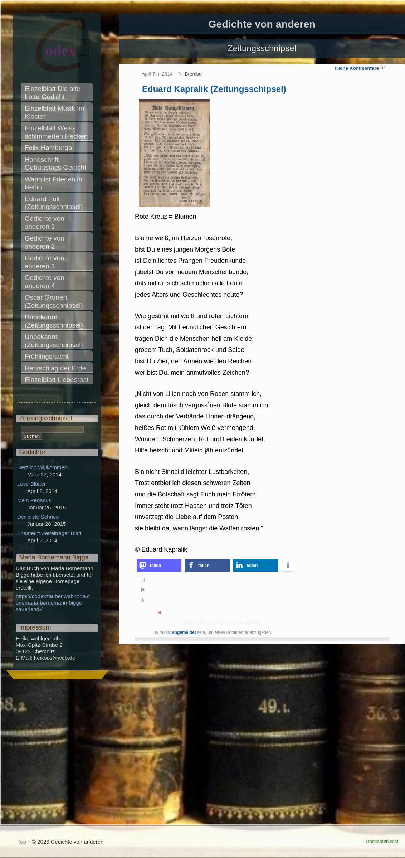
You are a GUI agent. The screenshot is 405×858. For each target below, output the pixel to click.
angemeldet (184, 632)
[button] (159, 565)
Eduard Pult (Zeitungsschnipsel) (54, 203)
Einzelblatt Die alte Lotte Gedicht (53, 93)
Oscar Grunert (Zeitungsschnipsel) (54, 301)
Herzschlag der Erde (55, 368)
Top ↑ (24, 842)
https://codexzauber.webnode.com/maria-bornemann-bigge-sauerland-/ (53, 602)
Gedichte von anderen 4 (45, 282)
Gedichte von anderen (261, 24)
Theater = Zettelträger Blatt (49, 533)
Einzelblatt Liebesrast (56, 379)
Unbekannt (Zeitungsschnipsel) (54, 321)
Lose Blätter (31, 484)
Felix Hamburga (48, 147)
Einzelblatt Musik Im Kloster (55, 112)
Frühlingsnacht (47, 356)
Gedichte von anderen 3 (45, 262)
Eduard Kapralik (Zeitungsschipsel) (214, 89)
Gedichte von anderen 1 (45, 223)
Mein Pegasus (34, 500)
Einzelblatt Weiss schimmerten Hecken (56, 132)
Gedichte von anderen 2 (45, 242)
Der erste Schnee (38, 517)
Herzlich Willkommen (42, 467)
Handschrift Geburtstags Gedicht (55, 163)
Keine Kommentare (357, 68)
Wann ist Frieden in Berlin (54, 183)
